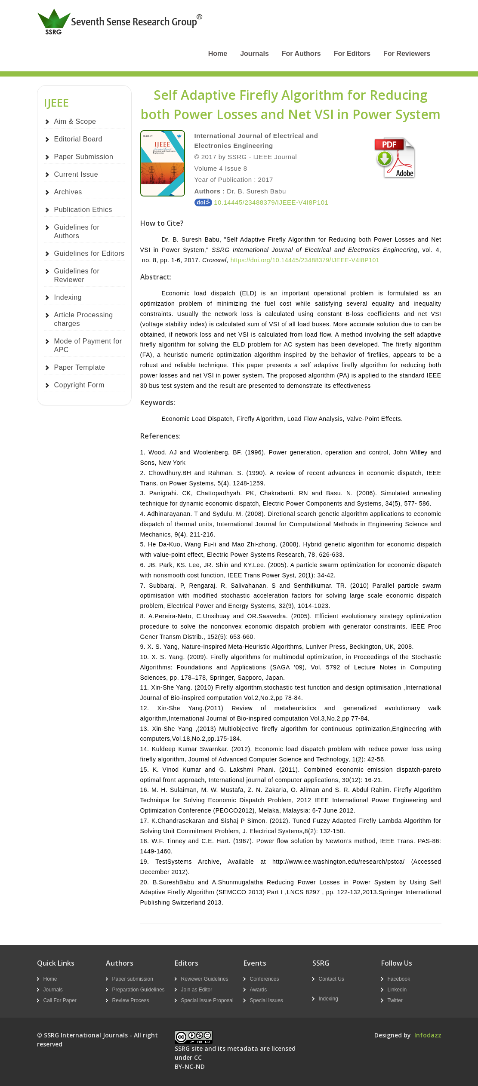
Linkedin (397, 990)
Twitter (395, 1000)
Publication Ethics (83, 209)
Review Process (130, 1000)
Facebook (399, 979)
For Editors (352, 53)
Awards (258, 990)
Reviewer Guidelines (204, 979)
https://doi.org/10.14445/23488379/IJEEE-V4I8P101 (305, 260)
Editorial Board (78, 139)
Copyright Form (79, 385)
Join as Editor (197, 990)
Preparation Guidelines (138, 990)
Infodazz (427, 1035)
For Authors (301, 53)
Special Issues (266, 1000)
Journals (254, 53)
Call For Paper (60, 1000)
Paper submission (132, 979)
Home (217, 53)
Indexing (68, 297)
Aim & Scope (75, 121)
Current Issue (76, 174)
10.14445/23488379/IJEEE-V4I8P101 (261, 202)
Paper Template (79, 367)
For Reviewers (406, 53)
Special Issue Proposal (207, 1000)
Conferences (264, 979)
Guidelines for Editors (89, 253)
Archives (68, 192)
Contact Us (331, 979)
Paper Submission (84, 156)
